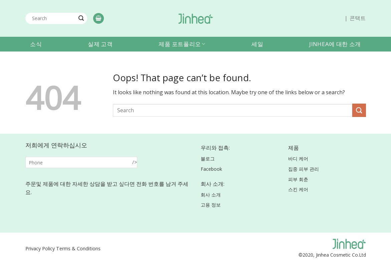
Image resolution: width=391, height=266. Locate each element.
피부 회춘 (298, 179)
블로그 (208, 158)
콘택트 (358, 18)
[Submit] (81, 18)
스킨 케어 (298, 189)
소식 (36, 44)
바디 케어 (298, 158)
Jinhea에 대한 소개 (335, 44)
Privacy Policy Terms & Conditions (63, 248)
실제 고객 (100, 44)
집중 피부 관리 (303, 169)
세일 (257, 44)
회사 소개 (211, 194)
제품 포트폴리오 (182, 44)
